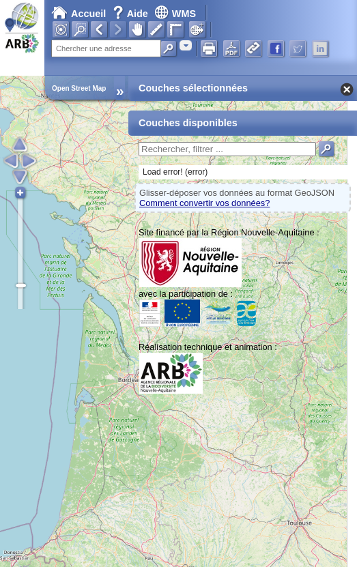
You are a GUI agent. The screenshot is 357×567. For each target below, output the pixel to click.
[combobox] (185, 45)
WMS (175, 13)
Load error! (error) (175, 172)
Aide (132, 13)
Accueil (78, 13)
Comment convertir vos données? (204, 203)
